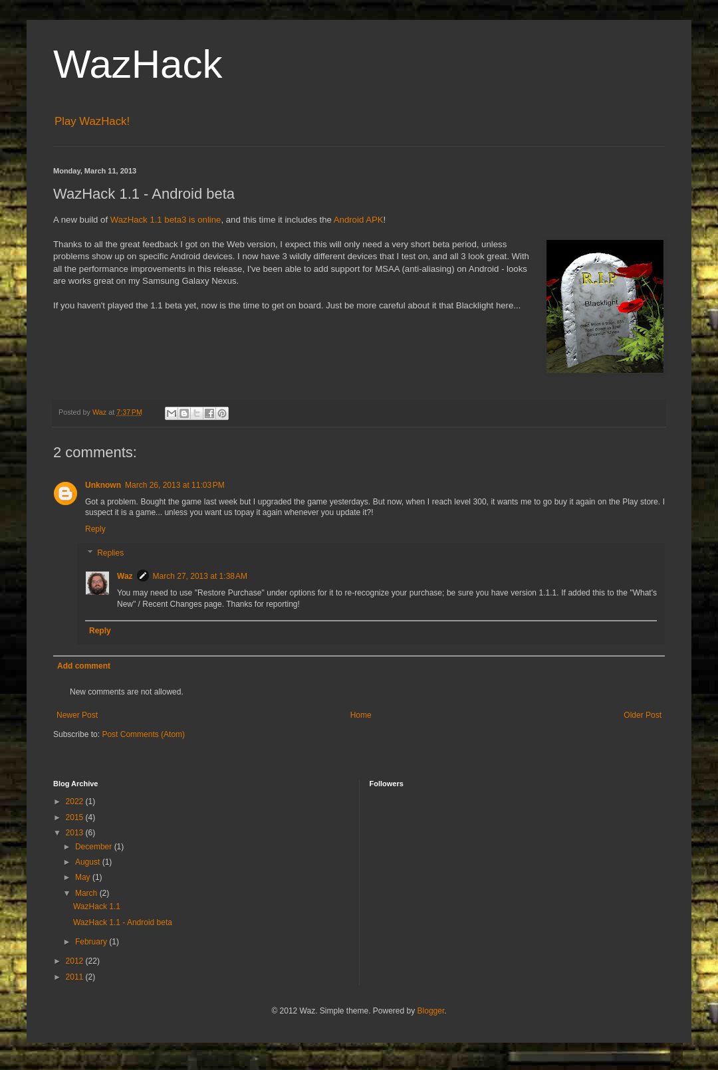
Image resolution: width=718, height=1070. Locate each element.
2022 (76, 801)
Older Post (642, 715)
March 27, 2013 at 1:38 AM (200, 576)
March (87, 893)
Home (361, 715)
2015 (76, 817)
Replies (110, 553)
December (94, 846)
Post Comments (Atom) (143, 734)
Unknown (103, 485)
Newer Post (77, 715)
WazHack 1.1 (96, 906)
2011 (76, 977)
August (88, 862)
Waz (125, 576)
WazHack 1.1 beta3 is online (165, 220)
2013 (76, 832)
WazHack (137, 64)
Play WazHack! (92, 121)
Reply (95, 529)
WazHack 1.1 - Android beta (122, 922)
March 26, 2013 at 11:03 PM (175, 485)
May (83, 877)
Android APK (359, 220)
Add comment (83, 666)
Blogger (431, 1011)
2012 (76, 961)
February (92, 941)
